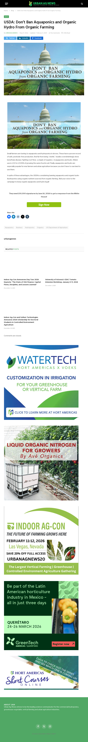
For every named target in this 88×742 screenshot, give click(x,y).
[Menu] (6, 3)
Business (19, 227)
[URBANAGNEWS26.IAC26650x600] (41, 575)
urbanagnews (12, 33)
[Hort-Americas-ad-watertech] (41, 419)
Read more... (65, 709)
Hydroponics (29, 227)
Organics (40, 227)
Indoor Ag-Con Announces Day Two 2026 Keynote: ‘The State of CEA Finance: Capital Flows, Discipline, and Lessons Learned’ (22, 282)
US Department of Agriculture (56, 227)
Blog (6, 16)
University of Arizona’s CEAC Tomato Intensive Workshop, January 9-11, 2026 (61, 281)
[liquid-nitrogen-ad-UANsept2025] (41, 500)
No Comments (54, 33)
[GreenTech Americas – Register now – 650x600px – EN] (41, 649)
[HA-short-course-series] (41, 689)
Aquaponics (9, 227)
